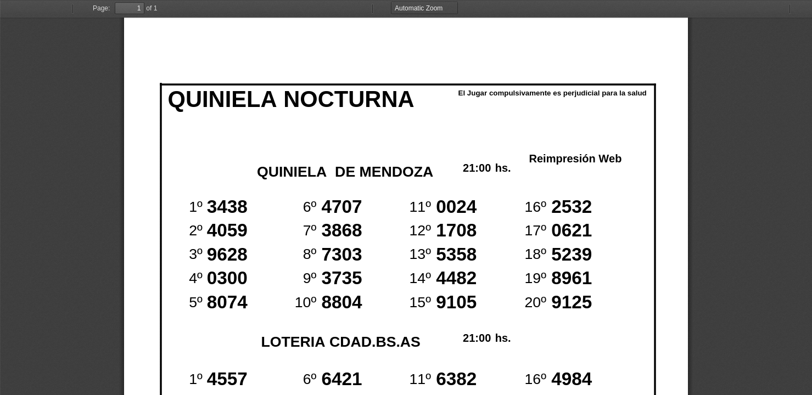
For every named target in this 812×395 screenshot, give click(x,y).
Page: (101, 8)
